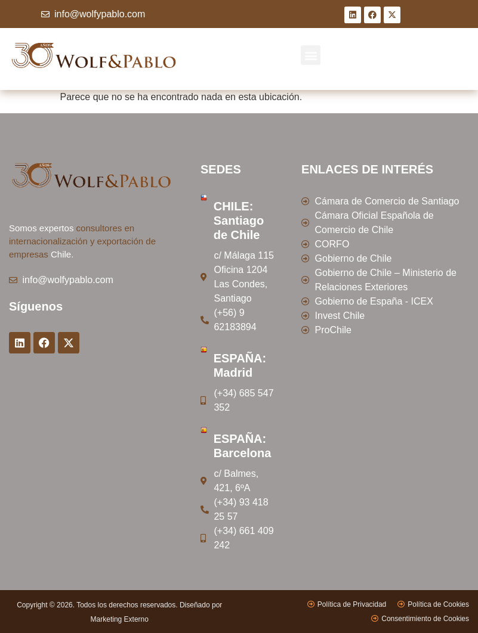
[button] (310, 55)
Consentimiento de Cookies (425, 619)
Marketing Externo (120, 619)
